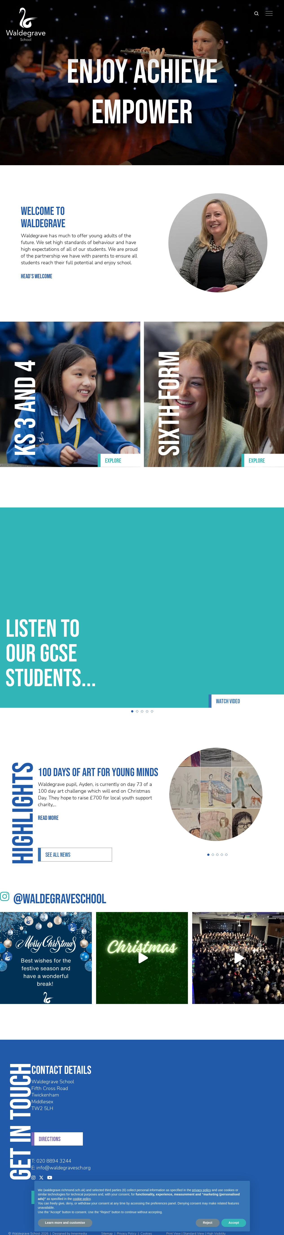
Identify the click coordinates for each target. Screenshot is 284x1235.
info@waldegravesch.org (63, 1158)
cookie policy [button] (81, 1199)
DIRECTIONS (49, 1130)
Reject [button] (207, 1222)
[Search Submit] (253, 13)
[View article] (233, 785)
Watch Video (228, 692)
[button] (132, 702)
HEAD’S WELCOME (19, 276)
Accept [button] (234, 1222)
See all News (57, 845)
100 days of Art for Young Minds (80, 763)
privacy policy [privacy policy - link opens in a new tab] (201, 1190)
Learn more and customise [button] (65, 1222)
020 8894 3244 (53, 1151)
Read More (30, 809)
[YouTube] (49, 1169)
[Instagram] (33, 1169)
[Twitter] (41, 1169)
